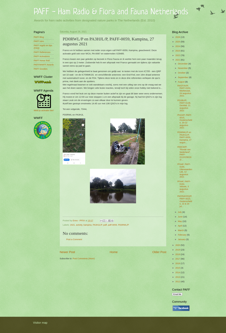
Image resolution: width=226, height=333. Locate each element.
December (183, 64)
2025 (178, 42)
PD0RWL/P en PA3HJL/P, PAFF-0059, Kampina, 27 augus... (184, 137)
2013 (178, 277)
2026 (178, 37)
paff (105, 225)
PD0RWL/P (123, 225)
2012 (178, 281)
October (182, 73)
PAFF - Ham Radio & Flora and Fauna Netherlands (111, 12)
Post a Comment (74, 239)
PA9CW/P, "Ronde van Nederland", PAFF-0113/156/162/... (184, 153)
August (181, 82)
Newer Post (67, 252)
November (183, 68)
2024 (178, 46)
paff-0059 (112, 225)
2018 (178, 254)
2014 (178, 272)
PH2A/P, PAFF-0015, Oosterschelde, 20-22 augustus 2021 (184, 121)
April (180, 226)
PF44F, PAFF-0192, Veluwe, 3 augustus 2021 (184, 186)
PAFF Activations (42, 56)
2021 (72, 225)
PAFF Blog (39, 37)
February (182, 235)
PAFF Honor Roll (42, 60)
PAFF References (42, 52)
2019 (178, 250)
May (180, 221)
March (181, 230)
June (180, 217)
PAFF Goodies (40, 69)
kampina (88, 225)
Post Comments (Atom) (84, 258)
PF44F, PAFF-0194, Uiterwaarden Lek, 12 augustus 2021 (184, 170)
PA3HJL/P (97, 225)
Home (114, 252)
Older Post (159, 252)
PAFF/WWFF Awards (44, 65)
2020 (178, 245)
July (180, 212)
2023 (178, 51)
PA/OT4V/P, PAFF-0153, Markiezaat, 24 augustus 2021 (184, 91)
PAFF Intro (39, 41)
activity (79, 225)
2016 (178, 263)
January (182, 239)
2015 (178, 268)
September (183, 77)
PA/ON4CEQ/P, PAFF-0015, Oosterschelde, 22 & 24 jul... (184, 201)
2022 (178, 55)
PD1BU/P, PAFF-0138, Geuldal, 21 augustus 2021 (184, 105)
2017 (178, 259)
